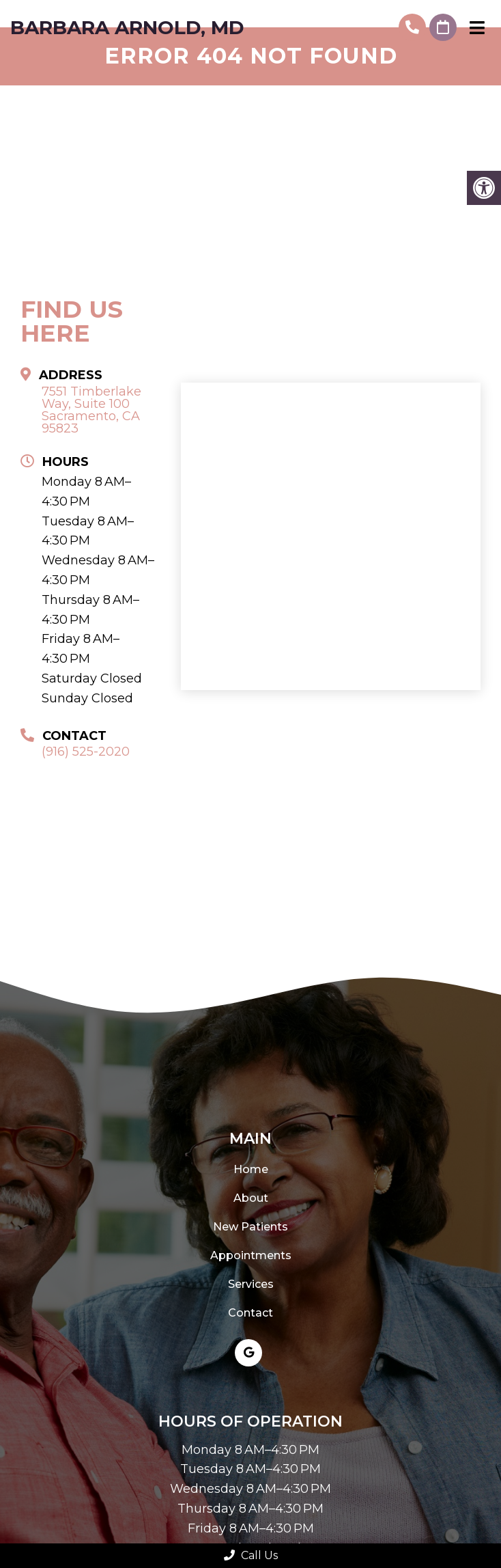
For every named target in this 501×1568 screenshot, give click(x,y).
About (250, 1198)
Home (250, 1169)
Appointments (250, 1255)
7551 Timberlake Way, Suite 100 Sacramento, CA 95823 (91, 410)
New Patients (250, 1226)
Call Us (251, 1555)
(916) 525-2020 (412, 27)
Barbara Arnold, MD (127, 27)
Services (251, 1284)
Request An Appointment (443, 27)
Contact (250, 1312)
